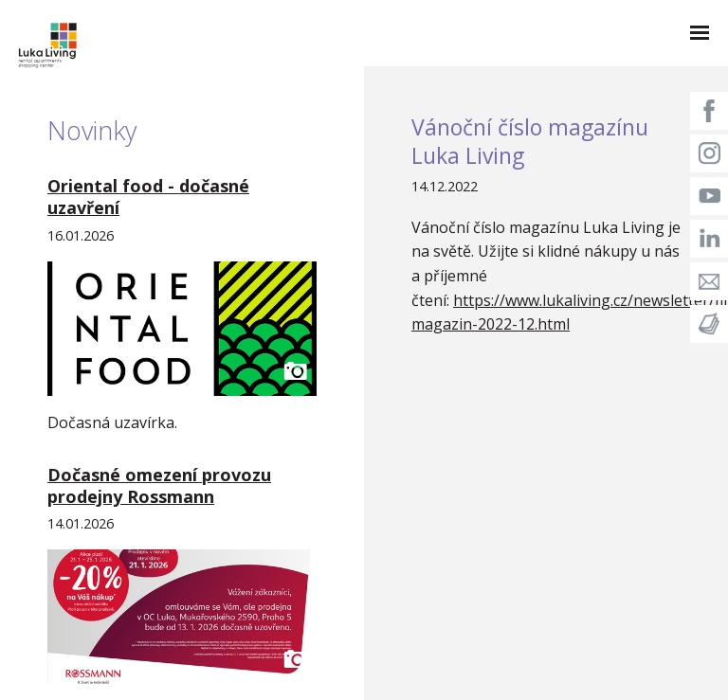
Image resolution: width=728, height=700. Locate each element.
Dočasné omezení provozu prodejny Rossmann (159, 485)
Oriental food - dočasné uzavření (148, 196)
